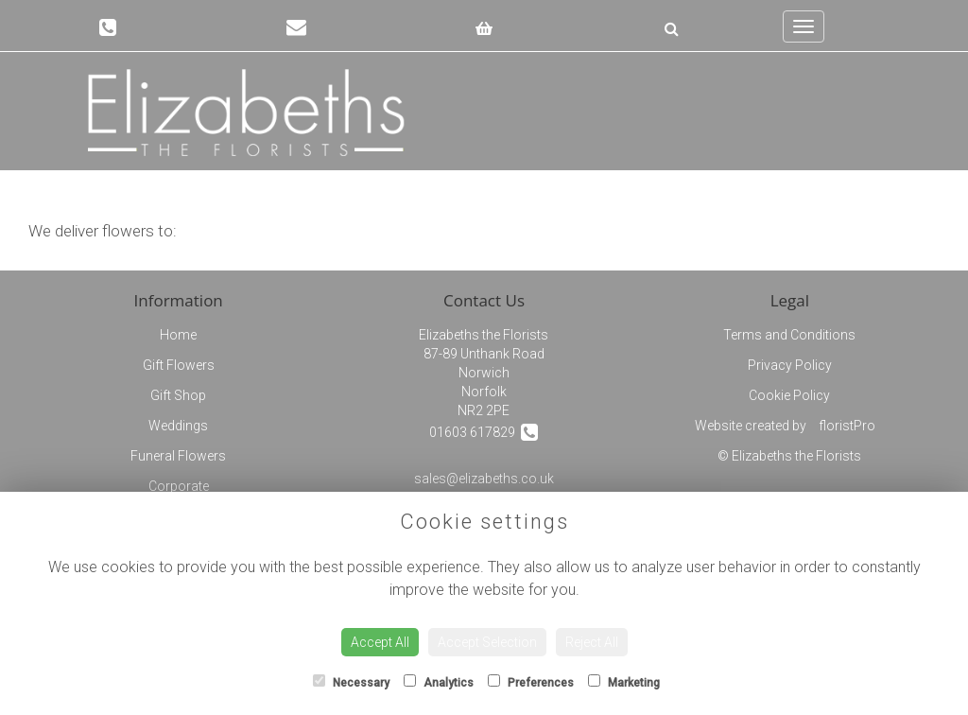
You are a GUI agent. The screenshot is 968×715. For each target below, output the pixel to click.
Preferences (531, 681)
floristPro (847, 425)
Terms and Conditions (789, 334)
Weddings (178, 425)
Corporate (178, 486)
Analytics (439, 681)
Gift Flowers (179, 365)
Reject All (591, 642)
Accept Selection (487, 642)
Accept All (380, 642)
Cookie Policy (789, 395)
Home (178, 334)
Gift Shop (178, 395)
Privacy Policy (790, 365)
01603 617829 (483, 432)
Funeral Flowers (178, 455)
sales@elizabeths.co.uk (484, 478)
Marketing (624, 681)
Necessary (351, 681)
